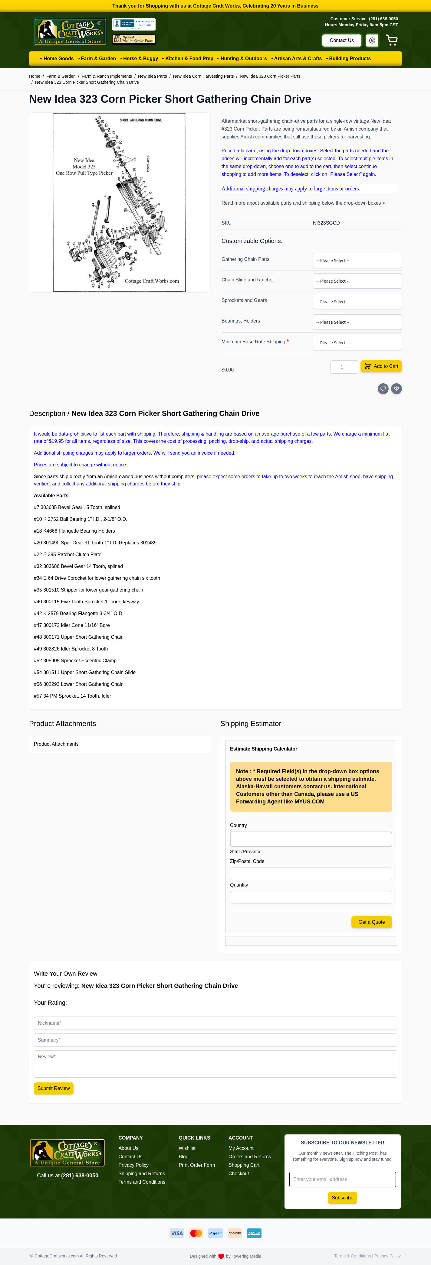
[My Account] (372, 40)
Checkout (239, 1173)
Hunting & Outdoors (244, 58)
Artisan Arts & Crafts (298, 58)
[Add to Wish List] (383, 388)
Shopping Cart (244, 1165)
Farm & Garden (98, 58)
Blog (184, 1156)
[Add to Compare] (396, 388)
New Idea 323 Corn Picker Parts (270, 76)
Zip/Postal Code (247, 861)
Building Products (350, 58)
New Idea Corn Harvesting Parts (203, 76)
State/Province (246, 851)
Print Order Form (197, 1165)
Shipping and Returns (141, 1173)
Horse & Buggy (140, 58)
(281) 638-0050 (79, 1176)
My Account (241, 1148)
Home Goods (59, 58)
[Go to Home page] (70, 31)
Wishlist (187, 1148)
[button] (119, 202)
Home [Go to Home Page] (34, 76)
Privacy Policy (133, 1165)
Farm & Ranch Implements (107, 76)
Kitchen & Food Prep (189, 58)
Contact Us (342, 40)
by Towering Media (243, 1256)
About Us (128, 1148)
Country (238, 825)
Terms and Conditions (141, 1182)
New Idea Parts (152, 76)
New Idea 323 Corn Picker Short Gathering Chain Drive (87, 82)
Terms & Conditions (353, 1256)
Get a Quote (372, 922)
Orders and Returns (250, 1156)
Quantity (239, 884)
